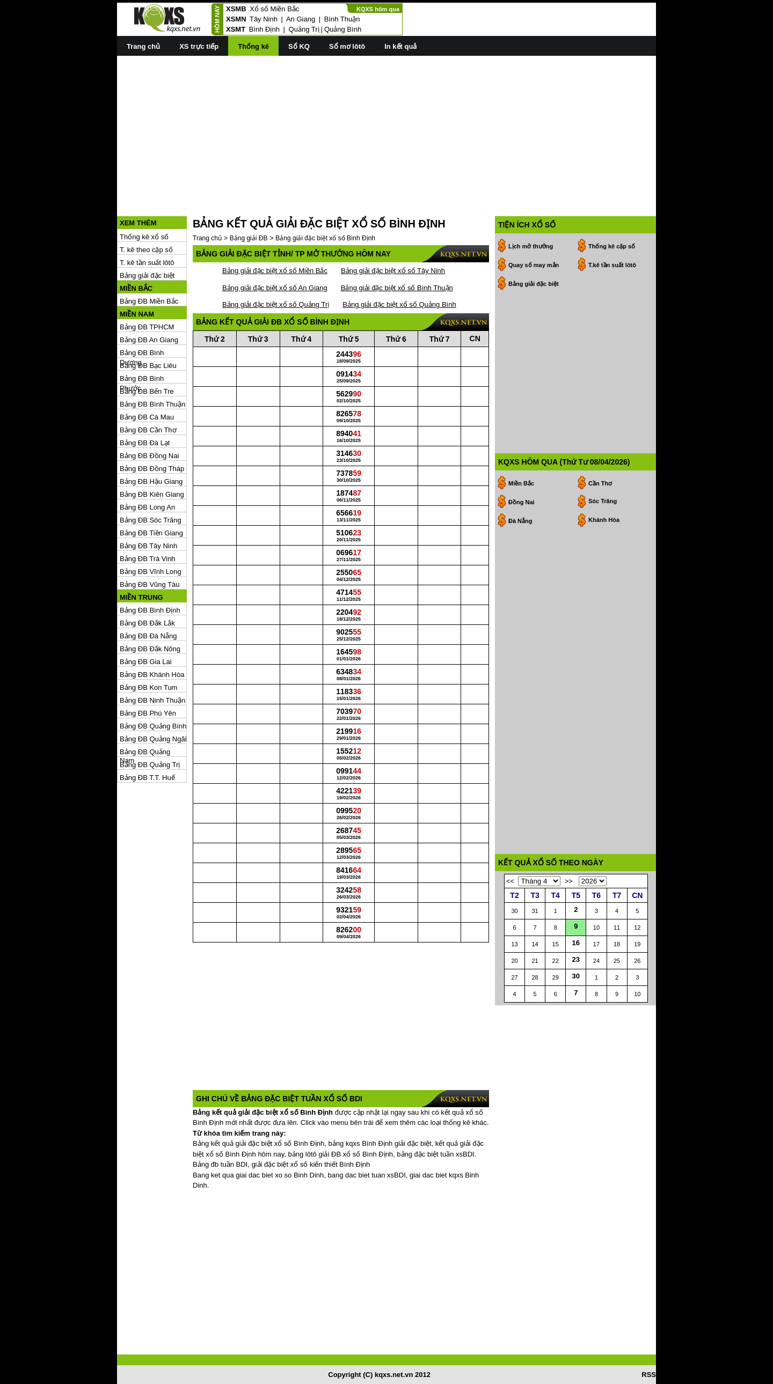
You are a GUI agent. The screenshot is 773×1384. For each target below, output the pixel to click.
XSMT (235, 29)
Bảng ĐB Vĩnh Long (150, 572)
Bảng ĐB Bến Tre (147, 391)
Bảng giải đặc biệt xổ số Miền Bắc (274, 271)
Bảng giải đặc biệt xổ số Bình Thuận (397, 288)
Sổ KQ (299, 46)
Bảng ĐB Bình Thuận (152, 404)
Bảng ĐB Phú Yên (148, 713)
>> (569, 881)
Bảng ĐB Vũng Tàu (150, 584)
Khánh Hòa (603, 520)
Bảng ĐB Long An (147, 507)
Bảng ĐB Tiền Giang (151, 533)
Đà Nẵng (520, 521)
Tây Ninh (264, 19)
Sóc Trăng (602, 501)
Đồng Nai (521, 502)
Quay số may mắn (533, 265)
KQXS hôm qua (377, 9)
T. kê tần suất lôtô (147, 263)
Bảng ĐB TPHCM (147, 327)
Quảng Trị (304, 29)
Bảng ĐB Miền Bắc (149, 301)
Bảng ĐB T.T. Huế (147, 778)
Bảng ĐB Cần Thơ (148, 430)
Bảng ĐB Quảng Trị (150, 765)
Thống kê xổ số (144, 237)
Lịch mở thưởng (530, 246)
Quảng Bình (342, 29)
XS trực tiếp (198, 46)
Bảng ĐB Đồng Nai (149, 456)
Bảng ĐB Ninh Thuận (152, 700)
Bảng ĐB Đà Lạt (145, 443)
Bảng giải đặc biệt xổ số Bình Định (325, 238)
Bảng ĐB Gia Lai (146, 662)
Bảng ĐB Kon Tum (148, 687)
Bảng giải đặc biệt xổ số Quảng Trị (275, 304)
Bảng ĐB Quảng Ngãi (153, 739)
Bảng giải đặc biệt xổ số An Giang (274, 288)
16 (576, 943)
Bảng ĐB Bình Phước (142, 379)
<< (510, 881)
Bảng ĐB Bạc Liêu (148, 366)
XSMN (236, 19)
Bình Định (264, 29)
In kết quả (400, 46)
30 (576, 976)
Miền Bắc (521, 483)
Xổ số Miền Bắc (274, 9)
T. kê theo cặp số (146, 250)
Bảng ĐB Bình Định (150, 610)
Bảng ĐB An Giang (149, 340)
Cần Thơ (600, 483)
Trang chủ (143, 46)
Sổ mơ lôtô (347, 46)
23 (576, 959)
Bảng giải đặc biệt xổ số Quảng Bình (399, 304)
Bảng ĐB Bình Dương (142, 353)
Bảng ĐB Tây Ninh (148, 546)
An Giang (300, 19)
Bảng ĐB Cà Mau (147, 417)
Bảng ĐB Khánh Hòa (152, 675)
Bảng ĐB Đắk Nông (150, 649)
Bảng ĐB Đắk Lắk (147, 623)
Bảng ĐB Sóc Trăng (150, 520)
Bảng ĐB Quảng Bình (153, 726)
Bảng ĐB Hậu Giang (151, 481)
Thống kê (253, 46)
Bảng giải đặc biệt (147, 275)
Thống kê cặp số (611, 246)
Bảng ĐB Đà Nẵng (148, 636)
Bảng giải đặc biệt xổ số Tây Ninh (393, 271)
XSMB (236, 9)
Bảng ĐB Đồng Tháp (152, 469)
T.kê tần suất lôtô (612, 265)
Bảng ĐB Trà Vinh (148, 559)
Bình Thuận (342, 19)
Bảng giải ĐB (249, 238)
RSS (648, 1375)
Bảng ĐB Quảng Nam (145, 752)
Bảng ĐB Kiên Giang (152, 494)
